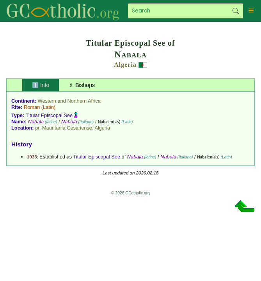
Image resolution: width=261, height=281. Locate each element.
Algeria (125, 64)
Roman (32, 107)
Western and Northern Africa (69, 101)
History (21, 144)
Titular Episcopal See (49, 115)
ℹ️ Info (40, 85)
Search (235, 11)
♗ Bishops (82, 85)
